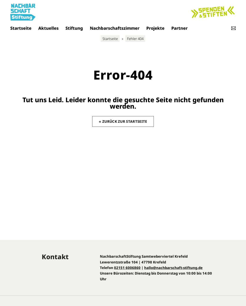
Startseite (20, 28)
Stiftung (74, 28)
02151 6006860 (127, 267)
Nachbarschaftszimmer (114, 28)
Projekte (155, 28)
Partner (179, 28)
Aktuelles (48, 28)
